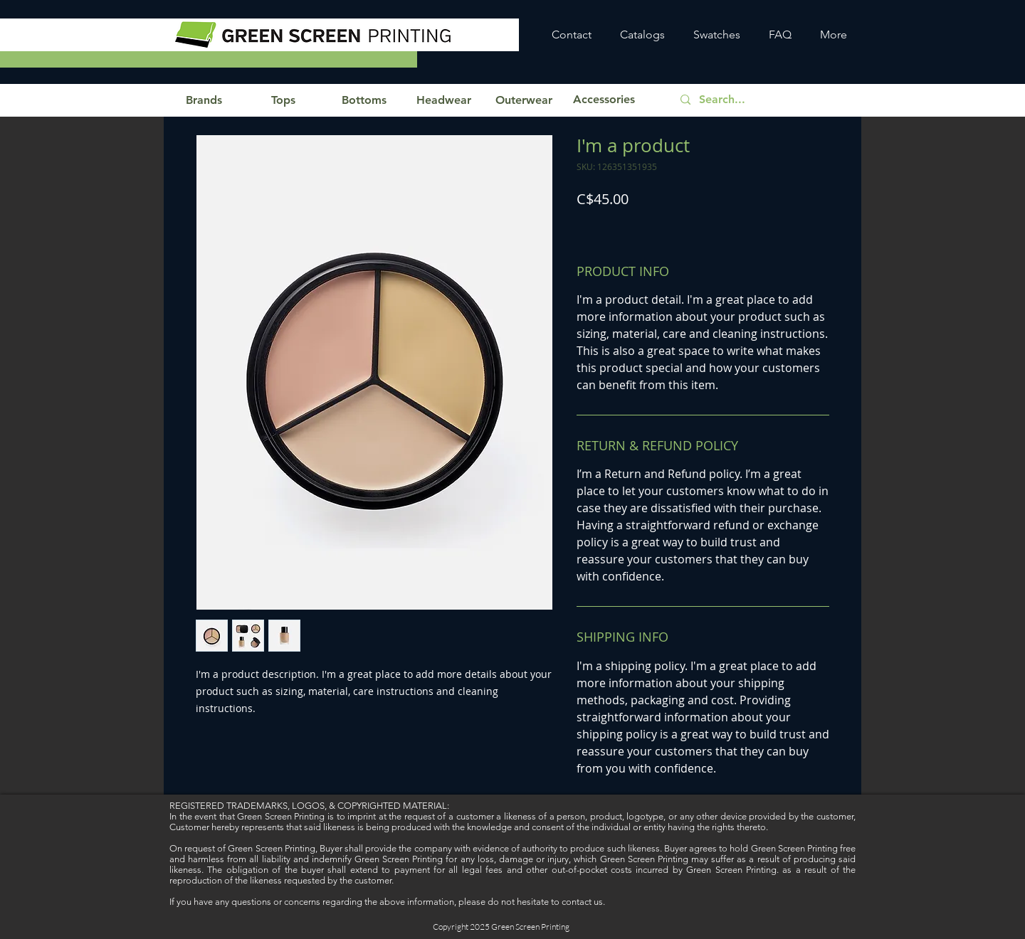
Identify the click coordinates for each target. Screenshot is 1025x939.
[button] (203, 100)
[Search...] (765, 100)
